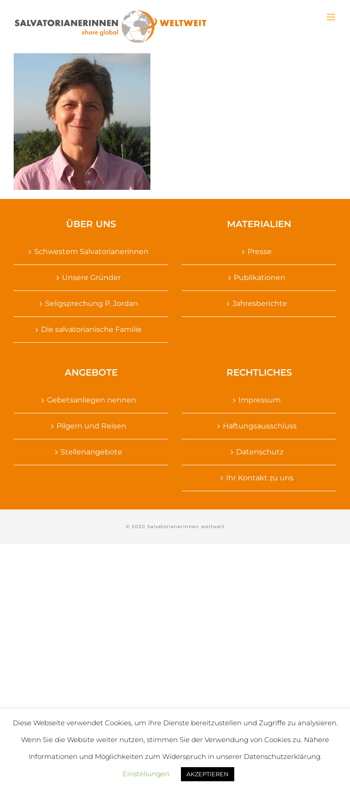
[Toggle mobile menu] (331, 17)
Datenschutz (259, 452)
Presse (259, 251)
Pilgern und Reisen (91, 426)
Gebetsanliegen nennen (91, 400)
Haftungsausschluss (260, 426)
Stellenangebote (91, 452)
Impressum (259, 400)
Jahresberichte (259, 303)
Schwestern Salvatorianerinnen (91, 251)
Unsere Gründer (91, 277)
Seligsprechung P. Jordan (91, 303)
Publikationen (259, 277)
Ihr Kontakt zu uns (259, 477)
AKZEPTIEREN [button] (207, 774)
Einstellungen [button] (146, 773)
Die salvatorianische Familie (91, 329)
